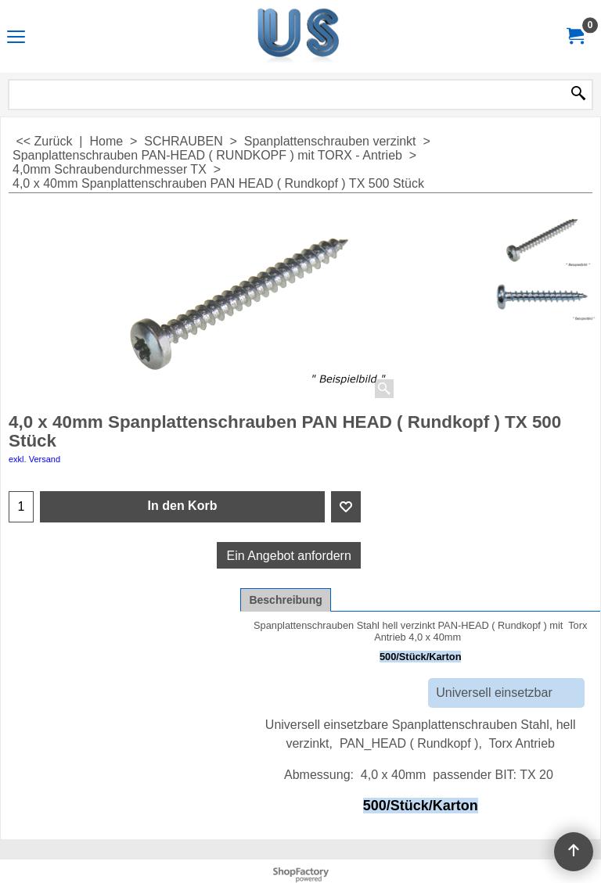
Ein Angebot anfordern (289, 555)
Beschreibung (285, 600)
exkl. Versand (34, 459)
